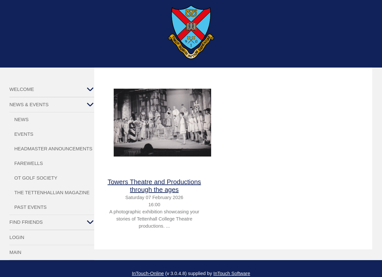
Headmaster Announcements (53, 148)
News (21, 119)
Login (16, 237)
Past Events (30, 207)
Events (23, 134)
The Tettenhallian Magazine (52, 192)
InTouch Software (231, 273)
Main (15, 252)
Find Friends (26, 222)
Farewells (28, 163)
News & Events (29, 104)
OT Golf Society (35, 178)
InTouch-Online (148, 273)
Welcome (21, 89)
